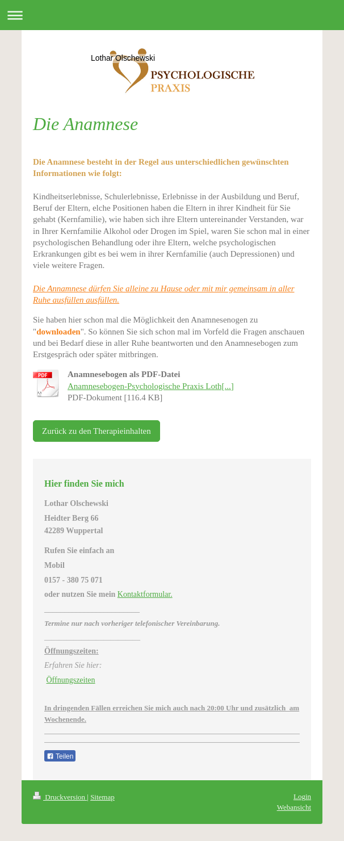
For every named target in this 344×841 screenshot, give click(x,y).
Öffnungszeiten (71, 680)
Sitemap (102, 797)
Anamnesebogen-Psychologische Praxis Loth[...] (151, 386)
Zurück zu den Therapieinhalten (96, 431)
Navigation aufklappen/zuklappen (172, 15)
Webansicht (294, 807)
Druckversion (60, 797)
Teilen (60, 756)
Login (302, 796)
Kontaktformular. (145, 594)
